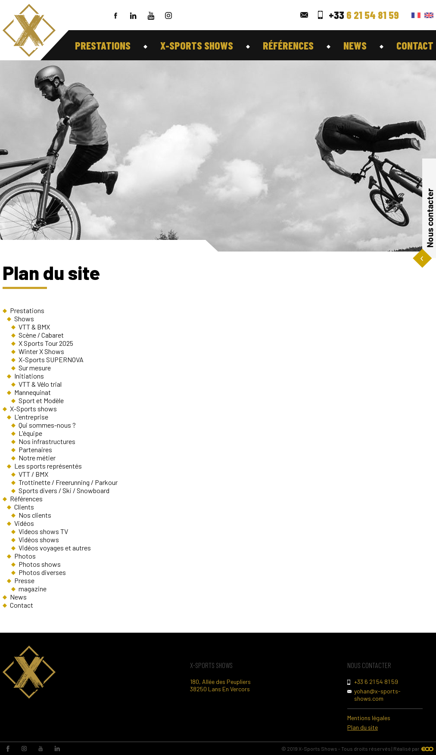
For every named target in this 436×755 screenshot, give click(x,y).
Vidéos (24, 523)
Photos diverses (42, 572)
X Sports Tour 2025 (46, 343)
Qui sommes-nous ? (47, 425)
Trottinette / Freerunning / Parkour (68, 482)
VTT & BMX (34, 327)
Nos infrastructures (47, 441)
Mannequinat (32, 392)
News (355, 45)
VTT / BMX (33, 474)
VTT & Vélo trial (40, 384)
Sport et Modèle (41, 400)
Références (288, 45)
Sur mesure (35, 368)
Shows (24, 318)
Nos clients (35, 515)
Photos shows (40, 564)
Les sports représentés (48, 466)
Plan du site (362, 727)
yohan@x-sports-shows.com (377, 694)
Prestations (103, 45)
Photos (25, 556)
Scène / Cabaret (41, 335)
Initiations (29, 376)
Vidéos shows (39, 539)
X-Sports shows (196, 45)
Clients (24, 507)
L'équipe (30, 433)
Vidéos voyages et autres (55, 548)
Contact (414, 45)
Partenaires (35, 449)
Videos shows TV (43, 531)
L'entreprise (31, 417)
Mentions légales (368, 717)
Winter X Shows (41, 351)
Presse (24, 580)
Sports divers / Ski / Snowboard (64, 490)
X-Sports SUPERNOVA (51, 359)
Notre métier (37, 458)
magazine (33, 588)
